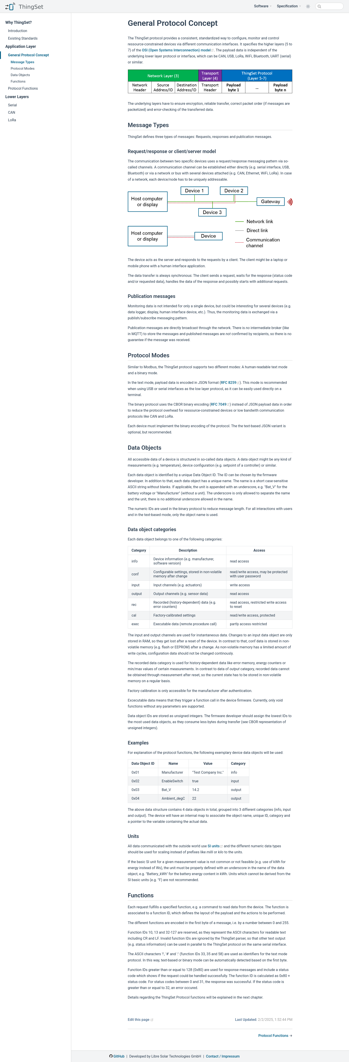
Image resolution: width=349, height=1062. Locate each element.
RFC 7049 (220, 404)
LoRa (12, 120)
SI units (215, 846)
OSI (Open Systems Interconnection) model (178, 50)
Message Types (22, 62)
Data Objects (20, 75)
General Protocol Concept (28, 55)
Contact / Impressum (223, 1056)
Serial (12, 105)
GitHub (116, 1056)
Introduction (17, 31)
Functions (18, 81)
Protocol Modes (22, 69)
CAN (11, 112)
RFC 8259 (230, 382)
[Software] (263, 6)
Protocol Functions (23, 88)
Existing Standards (23, 38)
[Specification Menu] (289, 6)
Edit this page (141, 1019)
